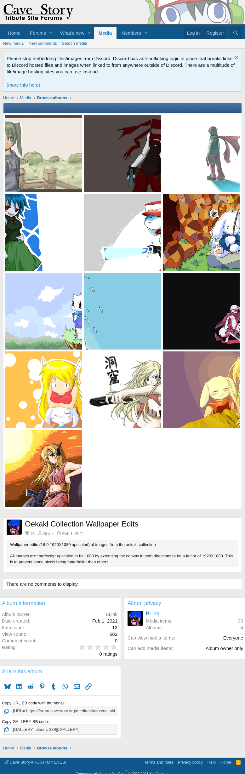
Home (14, 33)
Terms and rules (158, 762)
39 (240, 620)
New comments (43, 43)
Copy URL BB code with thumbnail (33, 703)
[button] (51, 33)
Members (131, 33)
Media (105, 33)
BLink (48, 533)
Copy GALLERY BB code (25, 721)
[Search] (236, 33)
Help (212, 762)
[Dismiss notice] (235, 58)
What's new (72, 33)
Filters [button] (227, 107)
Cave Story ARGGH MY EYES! (35, 762)
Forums (38, 33)
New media (13, 43)
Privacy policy (190, 762)
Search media (74, 43)
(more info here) (23, 85)
